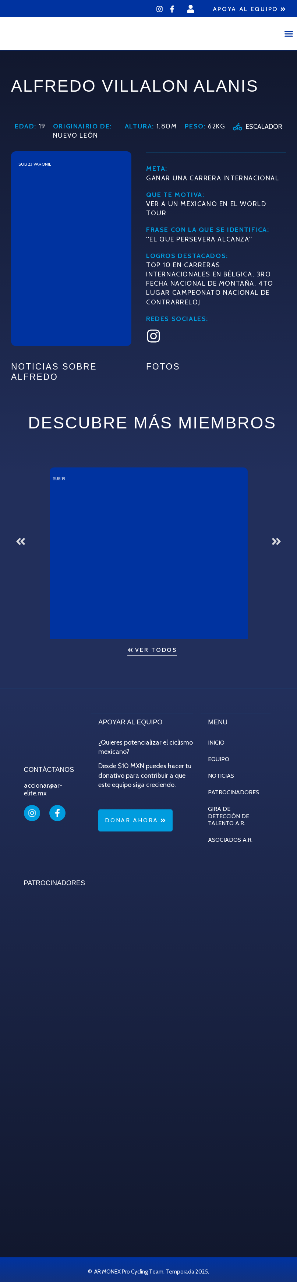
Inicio (216, 742)
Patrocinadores (233, 791)
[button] (289, 34)
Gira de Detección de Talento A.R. (228, 815)
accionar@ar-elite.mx (43, 789)
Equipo (218, 758)
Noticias (221, 775)
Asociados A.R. (230, 839)
